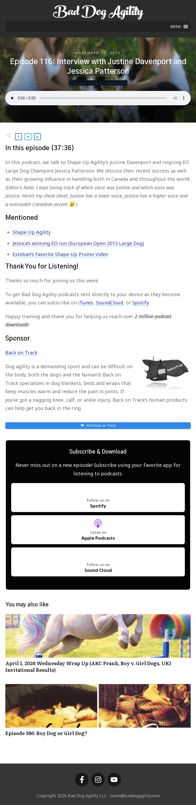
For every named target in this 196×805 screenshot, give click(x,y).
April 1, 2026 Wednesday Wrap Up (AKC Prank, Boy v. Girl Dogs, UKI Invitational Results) (98, 647)
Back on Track (21, 352)
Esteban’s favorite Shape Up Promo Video (60, 254)
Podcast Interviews (107, 83)
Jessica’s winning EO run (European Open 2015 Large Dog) (78, 243)
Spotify (140, 302)
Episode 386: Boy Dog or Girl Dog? (98, 713)
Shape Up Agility (31, 232)
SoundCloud (109, 302)
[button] (175, 26)
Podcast (78, 83)
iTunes (85, 302)
